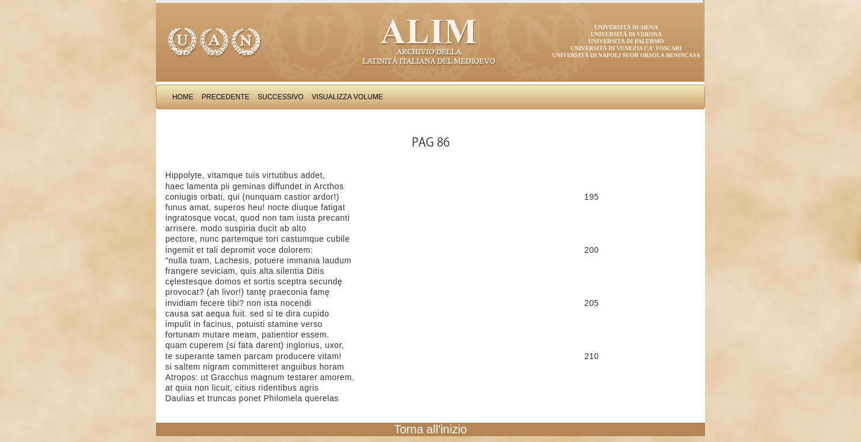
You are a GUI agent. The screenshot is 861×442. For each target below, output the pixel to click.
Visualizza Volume (347, 97)
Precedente (225, 97)
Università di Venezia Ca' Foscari (626, 48)
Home (182, 97)
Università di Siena (626, 27)
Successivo (281, 97)
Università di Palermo (626, 41)
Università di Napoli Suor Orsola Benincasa (626, 55)
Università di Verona (626, 34)
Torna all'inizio (430, 429)
